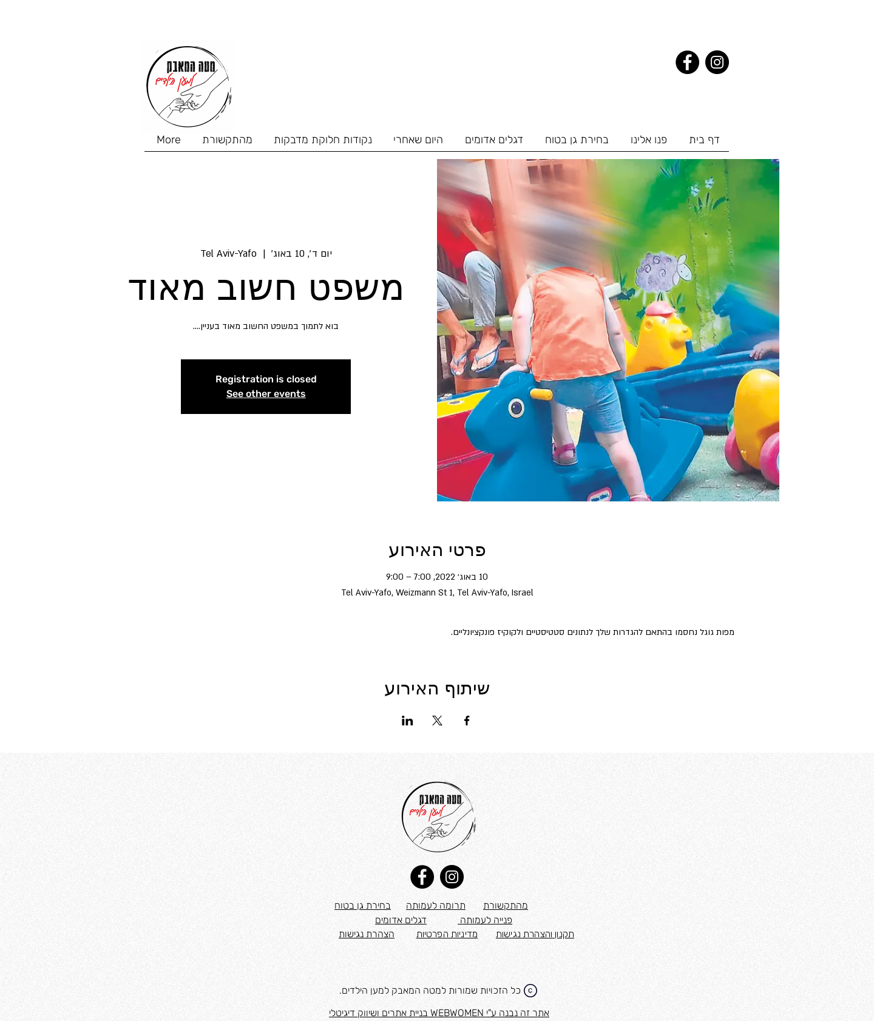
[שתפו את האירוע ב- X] (437, 720)
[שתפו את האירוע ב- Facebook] (467, 720)
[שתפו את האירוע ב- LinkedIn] (407, 720)
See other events (266, 393)
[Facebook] (687, 62)
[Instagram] (717, 62)
